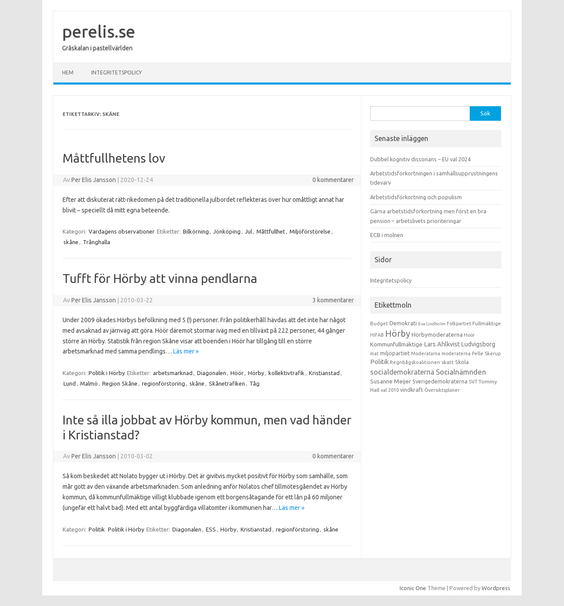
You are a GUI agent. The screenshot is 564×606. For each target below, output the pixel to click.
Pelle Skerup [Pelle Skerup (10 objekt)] (486, 353)
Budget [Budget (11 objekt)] (379, 323)
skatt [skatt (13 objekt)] (448, 362)
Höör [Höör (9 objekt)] (469, 335)
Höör (237, 373)
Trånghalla (96, 242)
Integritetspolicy (116, 72)
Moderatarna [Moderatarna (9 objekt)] (425, 353)
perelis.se (98, 31)
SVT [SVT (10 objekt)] (473, 381)
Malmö (89, 383)
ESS (211, 529)
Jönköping (227, 231)
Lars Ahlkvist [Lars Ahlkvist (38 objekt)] (442, 344)
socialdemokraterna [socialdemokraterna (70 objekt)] (402, 372)
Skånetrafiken (227, 383)
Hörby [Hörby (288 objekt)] (397, 333)
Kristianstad (324, 373)
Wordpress (496, 588)
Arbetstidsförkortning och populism (416, 197)
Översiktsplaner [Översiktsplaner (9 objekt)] (442, 390)
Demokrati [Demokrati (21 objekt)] (403, 323)
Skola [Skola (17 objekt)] (462, 362)
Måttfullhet (270, 231)
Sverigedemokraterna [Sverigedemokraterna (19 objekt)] (440, 381)
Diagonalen (211, 373)
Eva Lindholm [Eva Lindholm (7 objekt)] (431, 323)
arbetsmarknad (173, 373)
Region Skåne (119, 383)
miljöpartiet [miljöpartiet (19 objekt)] (395, 353)
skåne (70, 242)
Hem (68, 72)
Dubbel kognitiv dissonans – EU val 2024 (420, 159)
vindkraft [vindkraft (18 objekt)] (411, 390)
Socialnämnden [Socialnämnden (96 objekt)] (461, 372)
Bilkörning (196, 231)
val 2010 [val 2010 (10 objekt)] (390, 390)
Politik (97, 529)
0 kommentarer (333, 179)
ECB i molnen (386, 235)
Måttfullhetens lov (114, 158)
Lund (69, 383)
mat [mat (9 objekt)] (374, 353)
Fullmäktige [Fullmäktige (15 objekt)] (486, 323)
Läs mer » (186, 351)
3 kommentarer (333, 300)
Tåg (254, 383)
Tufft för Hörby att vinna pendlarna (160, 278)
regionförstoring (163, 383)
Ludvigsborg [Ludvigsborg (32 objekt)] (478, 344)
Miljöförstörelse (309, 231)
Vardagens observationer (122, 231)
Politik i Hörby (107, 373)
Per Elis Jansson (93, 179)
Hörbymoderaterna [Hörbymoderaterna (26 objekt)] (437, 334)
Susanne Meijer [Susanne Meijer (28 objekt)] (390, 381)
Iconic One (413, 588)
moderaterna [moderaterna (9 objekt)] (456, 353)
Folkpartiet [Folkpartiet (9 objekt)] (459, 323)
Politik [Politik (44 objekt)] (379, 361)
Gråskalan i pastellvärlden (97, 48)
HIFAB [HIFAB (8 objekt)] (377, 335)
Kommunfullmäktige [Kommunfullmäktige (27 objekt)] (396, 344)
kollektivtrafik (286, 373)
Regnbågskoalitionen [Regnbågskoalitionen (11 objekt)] (415, 362)
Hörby (256, 373)
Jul (248, 231)
